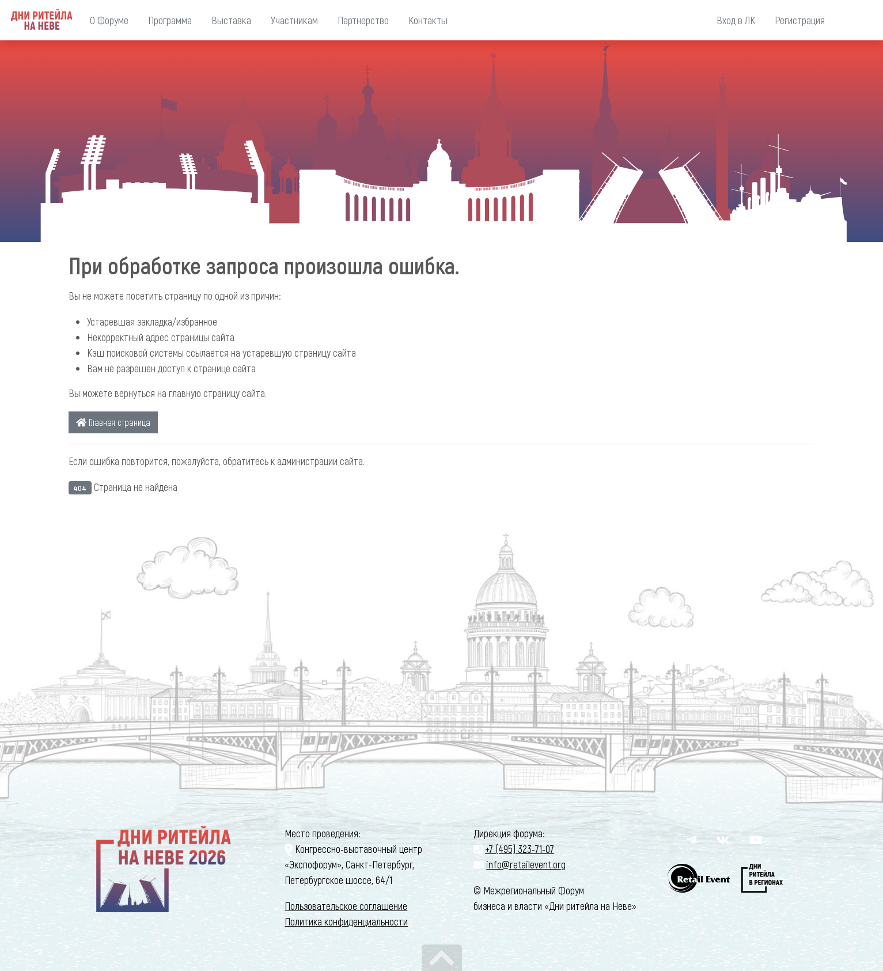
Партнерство (363, 20)
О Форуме (109, 20)
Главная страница (113, 422)
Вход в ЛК (736, 20)
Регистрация (800, 20)
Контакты (428, 20)
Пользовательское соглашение (346, 906)
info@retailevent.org (526, 864)
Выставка (231, 20)
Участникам (294, 20)
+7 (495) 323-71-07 (519, 848)
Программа (170, 20)
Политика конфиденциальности (346, 921)
